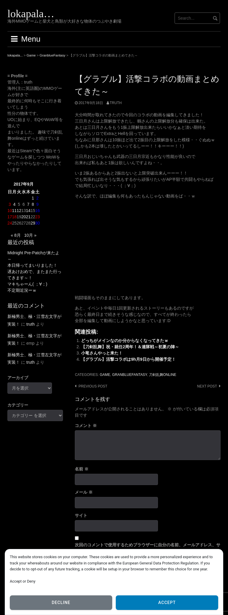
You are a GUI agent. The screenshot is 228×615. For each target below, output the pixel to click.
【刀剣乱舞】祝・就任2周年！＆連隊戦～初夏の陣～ (130, 346)
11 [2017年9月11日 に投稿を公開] (14, 210)
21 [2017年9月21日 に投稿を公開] (28, 216)
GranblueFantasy (129, 375)
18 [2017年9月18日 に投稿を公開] (14, 216)
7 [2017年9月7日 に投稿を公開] (28, 204)
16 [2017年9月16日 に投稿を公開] (37, 210)
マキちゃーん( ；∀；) (27, 284)
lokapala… (30, 14)
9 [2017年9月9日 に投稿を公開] (37, 204)
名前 (81, 469)
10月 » (30, 235)
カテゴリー (17, 405)
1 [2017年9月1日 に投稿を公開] (33, 198)
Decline (61, 602)
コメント (86, 425)
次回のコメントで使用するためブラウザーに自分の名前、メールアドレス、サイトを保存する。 (147, 547)
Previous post (92, 386)
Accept (167, 602)
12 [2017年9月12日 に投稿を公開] (19, 210)
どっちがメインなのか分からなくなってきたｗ (124, 340)
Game (105, 375)
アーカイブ (17, 377)
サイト (81, 515)
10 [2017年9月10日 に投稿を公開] (9, 210)
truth (116, 103)
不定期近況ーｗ (22, 290)
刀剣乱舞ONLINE (162, 375)
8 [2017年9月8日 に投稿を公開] (33, 204)
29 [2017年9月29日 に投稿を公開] (33, 223)
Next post (207, 386)
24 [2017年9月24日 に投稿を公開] (9, 223)
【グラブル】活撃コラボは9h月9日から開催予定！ (128, 359)
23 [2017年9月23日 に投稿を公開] (37, 216)
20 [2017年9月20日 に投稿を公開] (23, 216)
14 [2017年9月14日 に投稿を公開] (28, 210)
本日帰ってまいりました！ (32, 265)
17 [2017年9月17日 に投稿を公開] (9, 216)
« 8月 (15, 235)
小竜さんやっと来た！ (102, 353)
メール (84, 492)
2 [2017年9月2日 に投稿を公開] (37, 198)
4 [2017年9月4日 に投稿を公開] (14, 204)
